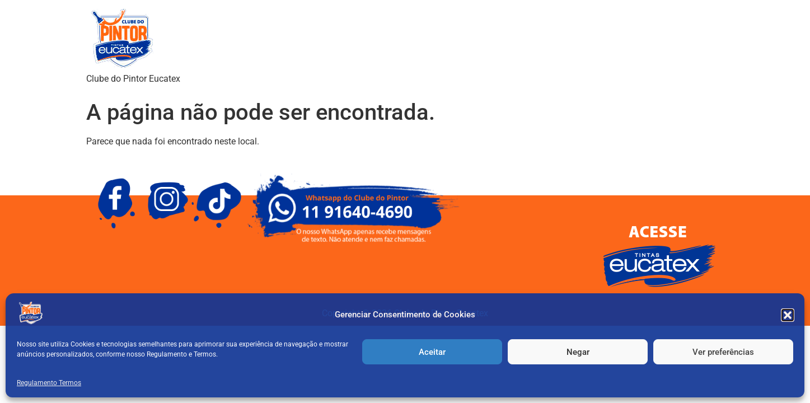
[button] (787, 315)
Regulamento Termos (49, 383)
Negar (577, 352)
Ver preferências (723, 352)
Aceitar (432, 352)
